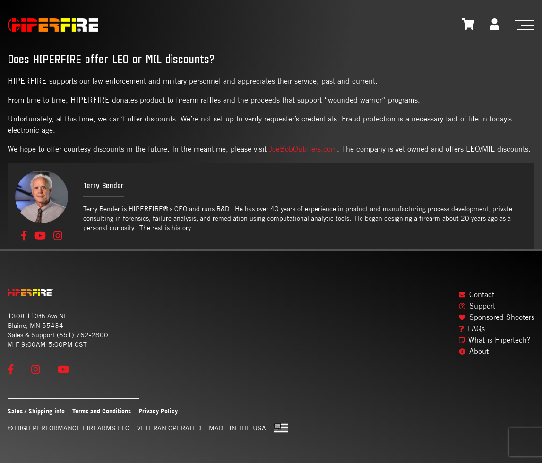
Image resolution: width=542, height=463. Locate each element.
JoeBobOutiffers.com (303, 149)
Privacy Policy (158, 411)
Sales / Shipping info (36, 411)
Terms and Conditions (101, 411)
